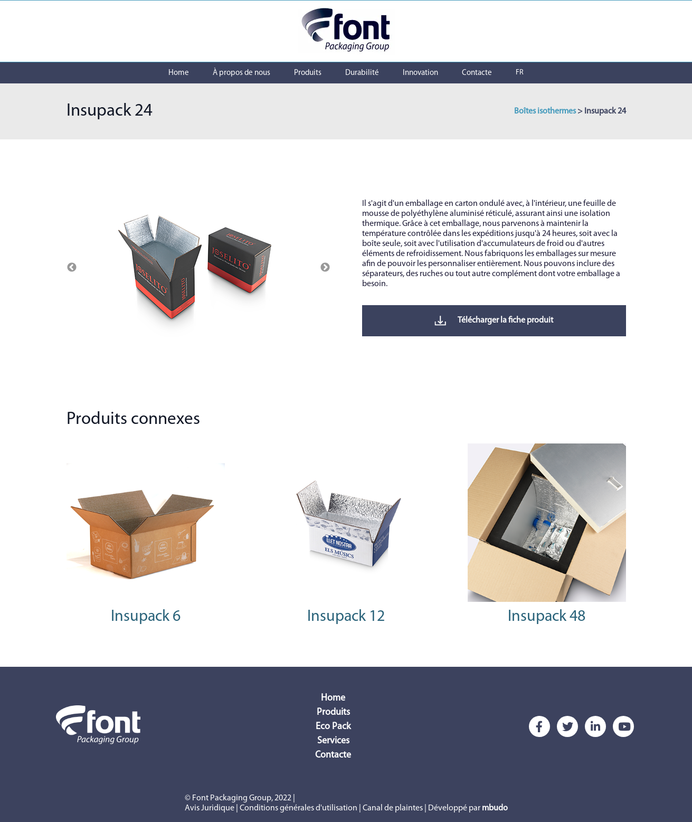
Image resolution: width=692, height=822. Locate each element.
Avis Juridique (209, 808)
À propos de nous (241, 73)
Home (178, 73)
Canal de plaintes (393, 808)
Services (333, 741)
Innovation (420, 73)
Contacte (477, 73)
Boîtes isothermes (545, 111)
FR (520, 73)
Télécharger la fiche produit (493, 321)
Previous (72, 267)
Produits (307, 73)
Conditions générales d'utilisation (298, 808)
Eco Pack (333, 727)
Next (325, 267)
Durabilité (362, 73)
